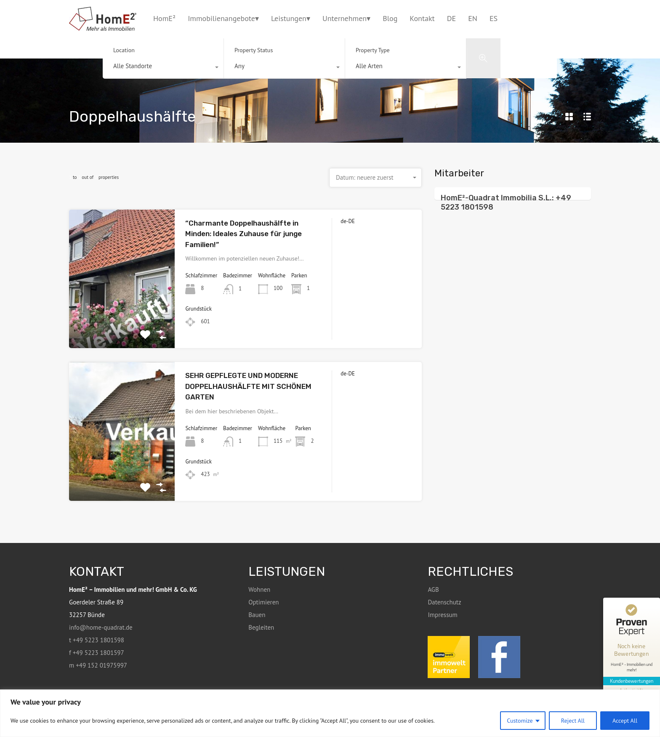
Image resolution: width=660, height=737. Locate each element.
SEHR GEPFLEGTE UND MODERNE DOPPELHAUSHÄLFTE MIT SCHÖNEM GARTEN (248, 386)
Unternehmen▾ (346, 18)
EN (472, 18)
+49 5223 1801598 (572, 18)
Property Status (253, 50)
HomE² (164, 18)
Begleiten (261, 627)
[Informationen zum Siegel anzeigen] (631, 688)
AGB (433, 589)
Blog (390, 18)
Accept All (624, 720)
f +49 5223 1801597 (96, 653)
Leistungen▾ (290, 18)
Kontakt (422, 18)
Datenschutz (444, 602)
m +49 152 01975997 (98, 665)
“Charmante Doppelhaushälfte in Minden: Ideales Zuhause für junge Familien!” (243, 234)
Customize (520, 720)
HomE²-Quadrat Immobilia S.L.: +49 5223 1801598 (506, 202)
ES (494, 18)
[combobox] (163, 68)
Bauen (256, 615)
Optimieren (263, 602)
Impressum (442, 615)
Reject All (573, 720)
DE (451, 18)
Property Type (373, 50)
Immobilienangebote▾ (223, 18)
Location (124, 50)
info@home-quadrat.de (101, 627)
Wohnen (259, 589)
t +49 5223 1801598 (96, 640)
